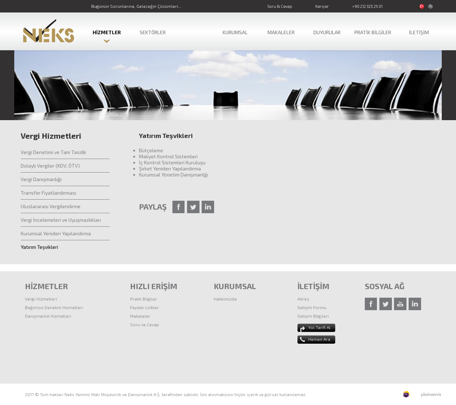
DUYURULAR (327, 32)
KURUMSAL (235, 32)
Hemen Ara (319, 339)
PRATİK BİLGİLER (372, 32)
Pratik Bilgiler (143, 298)
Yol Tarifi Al (319, 327)
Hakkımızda (225, 298)
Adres (303, 298)
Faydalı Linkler (144, 307)
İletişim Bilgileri (313, 315)
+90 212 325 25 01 (367, 6)
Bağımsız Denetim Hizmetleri (54, 307)
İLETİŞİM (419, 32)
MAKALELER (281, 32)
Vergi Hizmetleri (41, 298)
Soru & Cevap (279, 6)
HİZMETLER (107, 32)
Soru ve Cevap (144, 324)
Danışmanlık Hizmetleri (48, 315)
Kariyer (322, 6)
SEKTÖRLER (153, 32)
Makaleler (140, 315)
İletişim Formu (311, 307)
